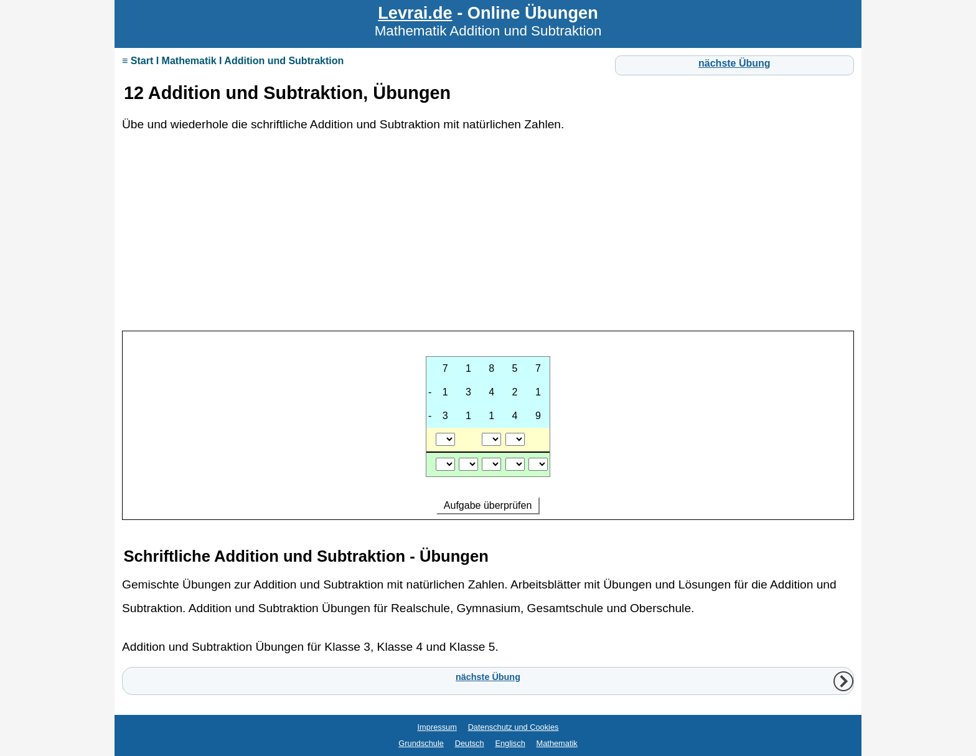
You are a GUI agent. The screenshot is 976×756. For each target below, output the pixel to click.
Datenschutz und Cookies (513, 727)
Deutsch (469, 743)
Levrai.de (415, 12)
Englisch (510, 743)
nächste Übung (734, 63)
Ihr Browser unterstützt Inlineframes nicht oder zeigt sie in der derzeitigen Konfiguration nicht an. (488, 430)
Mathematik (557, 743)
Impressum (437, 727)
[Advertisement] (488, 238)
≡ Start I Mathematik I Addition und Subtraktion (233, 60)
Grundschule (421, 743)
